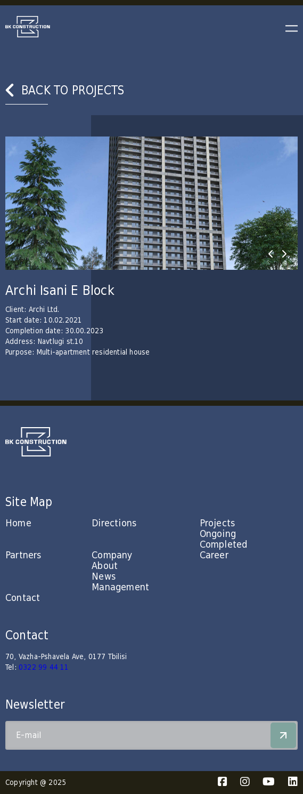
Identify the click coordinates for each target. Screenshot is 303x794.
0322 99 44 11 (44, 667)
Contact (22, 598)
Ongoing (218, 534)
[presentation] (270, 253)
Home (18, 523)
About (105, 566)
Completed (224, 545)
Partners (23, 555)
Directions (114, 523)
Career (214, 555)
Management (120, 587)
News (104, 577)
